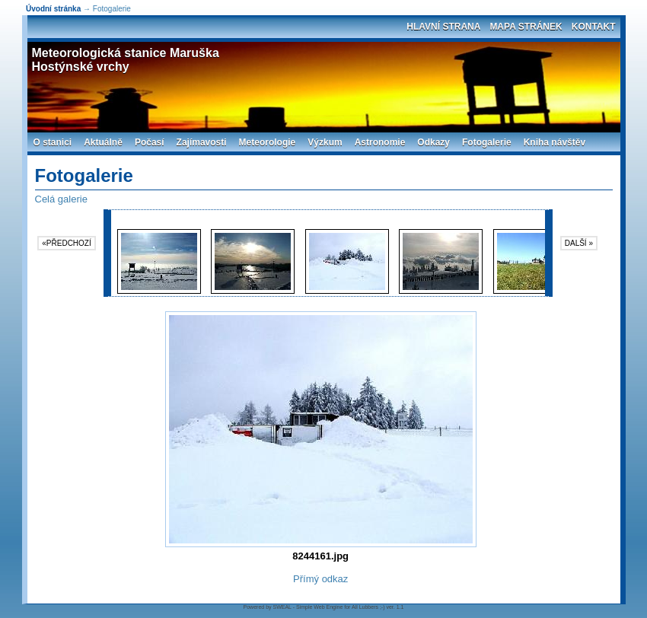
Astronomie (380, 142)
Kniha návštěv (554, 142)
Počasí (149, 142)
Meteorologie (267, 142)
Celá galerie (61, 199)
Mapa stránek (525, 26)
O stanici (52, 142)
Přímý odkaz (320, 579)
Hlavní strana (443, 26)
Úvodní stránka (53, 9)
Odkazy (433, 142)
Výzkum (325, 142)
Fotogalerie (487, 142)
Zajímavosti (202, 142)
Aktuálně (103, 142)
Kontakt (594, 26)
